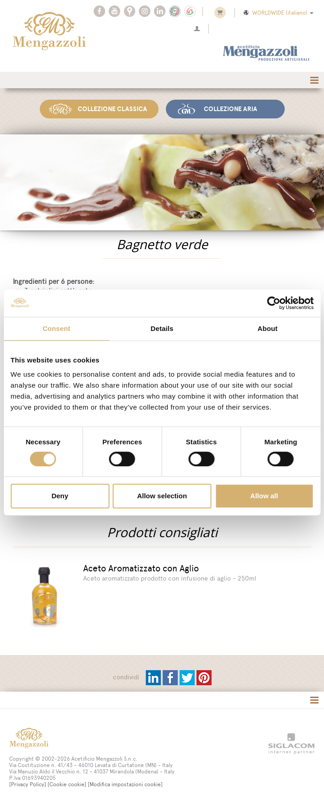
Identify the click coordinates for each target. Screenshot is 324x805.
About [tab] (268, 328)
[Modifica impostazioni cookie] (125, 783)
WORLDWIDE (277, 13)
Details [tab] (162, 328)
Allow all (264, 496)
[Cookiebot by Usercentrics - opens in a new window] (273, 303)
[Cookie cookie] (67, 783)
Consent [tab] (56, 328)
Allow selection (162, 496)
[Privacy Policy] (27, 783)
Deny (60, 496)
